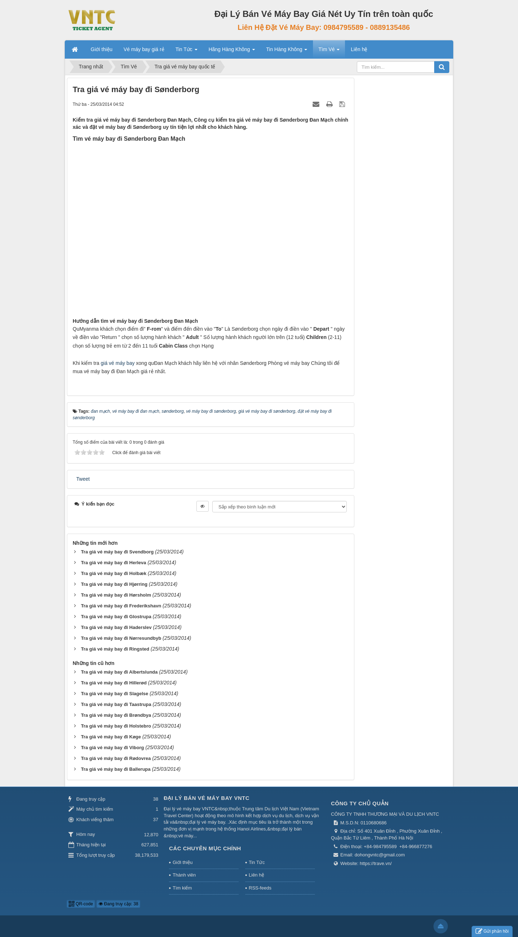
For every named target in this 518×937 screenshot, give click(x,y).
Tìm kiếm (182, 888)
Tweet (83, 479)
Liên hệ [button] (359, 49)
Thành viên (184, 875)
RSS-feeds (260, 888)
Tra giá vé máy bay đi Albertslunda (119, 672)
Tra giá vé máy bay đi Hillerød (114, 682)
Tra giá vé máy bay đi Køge (111, 736)
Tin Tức (257, 862)
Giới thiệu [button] (102, 49)
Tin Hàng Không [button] (287, 51)
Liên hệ (256, 875)
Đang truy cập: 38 (118, 903)
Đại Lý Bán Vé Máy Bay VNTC (207, 798)
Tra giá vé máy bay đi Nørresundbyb (121, 638)
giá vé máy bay (118, 363)
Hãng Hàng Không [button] (232, 51)
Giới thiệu (182, 862)
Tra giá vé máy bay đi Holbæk (113, 573)
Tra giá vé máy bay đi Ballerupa (116, 769)
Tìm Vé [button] (329, 51)
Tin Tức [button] (186, 51)
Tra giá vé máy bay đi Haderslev (116, 627)
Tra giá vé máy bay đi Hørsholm (116, 595)
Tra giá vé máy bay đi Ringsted (115, 649)
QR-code (81, 903)
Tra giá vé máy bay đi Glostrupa (116, 616)
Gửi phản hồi (492, 931)
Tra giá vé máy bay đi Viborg (112, 747)
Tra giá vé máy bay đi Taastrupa (116, 704)
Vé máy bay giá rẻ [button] (144, 49)
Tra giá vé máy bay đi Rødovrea (116, 758)
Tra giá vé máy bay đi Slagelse (114, 693)
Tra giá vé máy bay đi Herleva (113, 562)
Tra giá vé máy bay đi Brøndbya (116, 715)
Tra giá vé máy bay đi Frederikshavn (121, 605)
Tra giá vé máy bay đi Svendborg (117, 551)
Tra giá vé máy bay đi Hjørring (114, 584)
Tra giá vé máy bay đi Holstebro (116, 726)
